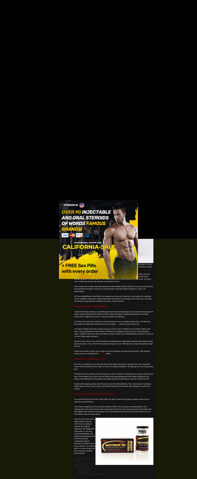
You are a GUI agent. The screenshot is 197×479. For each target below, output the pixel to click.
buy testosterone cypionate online (90, 474)
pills (117, 324)
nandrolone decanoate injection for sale (84, 459)
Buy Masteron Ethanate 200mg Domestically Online (82, 465)
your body (101, 354)
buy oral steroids (83, 472)
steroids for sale (83, 469)
